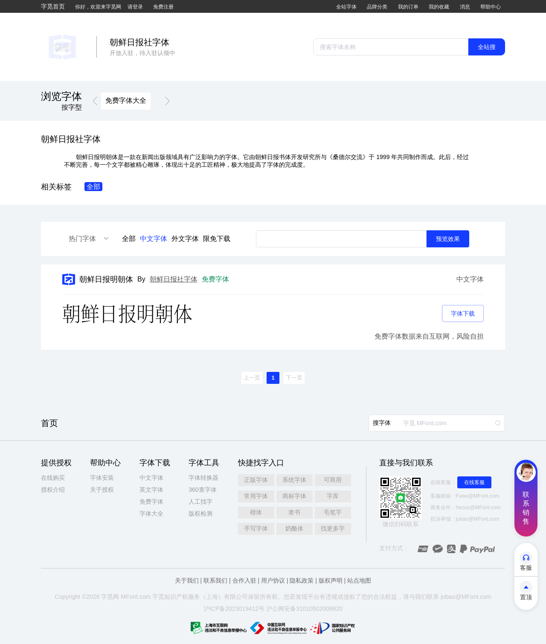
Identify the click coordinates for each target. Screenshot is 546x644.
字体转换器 (203, 477)
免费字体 (151, 501)
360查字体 (202, 489)
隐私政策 (302, 580)
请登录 (135, 7)
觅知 (164, 596)
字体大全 (151, 513)
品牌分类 (377, 7)
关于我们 (187, 580)
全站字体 (346, 7)
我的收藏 (439, 7)
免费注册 (163, 7)
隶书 (294, 512)
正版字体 (256, 479)
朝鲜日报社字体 (173, 279)
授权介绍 (53, 489)
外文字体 (185, 238)
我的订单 (408, 7)
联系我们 (215, 580)
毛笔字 (333, 512)
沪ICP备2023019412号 (233, 608)
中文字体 (153, 238)
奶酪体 (294, 528)
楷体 (256, 512)
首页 (49, 423)
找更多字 (333, 528)
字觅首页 (53, 6)
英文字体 (151, 489)
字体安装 (102, 477)
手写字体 (256, 528)
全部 (129, 238)
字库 (333, 496)
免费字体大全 (125, 100)
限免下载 (216, 238)
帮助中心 (490, 7)
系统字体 (294, 479)
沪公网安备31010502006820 (304, 608)
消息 (465, 7)
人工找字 (200, 501)
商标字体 (294, 496)
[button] (95, 101)
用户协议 (273, 580)
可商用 (333, 479)
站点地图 (359, 580)
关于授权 (102, 489)
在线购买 (53, 477)
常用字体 (256, 496)
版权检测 (200, 513)
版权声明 (331, 580)
